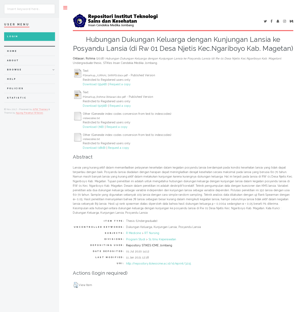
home (12, 51)
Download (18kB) (94, 147)
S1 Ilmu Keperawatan (162, 239)
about (13, 60)
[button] (75, 285)
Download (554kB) (95, 84)
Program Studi (135, 239)
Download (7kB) (93, 126)
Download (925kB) (95, 105)
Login (12, 36)
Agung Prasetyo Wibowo (29, 112)
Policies (15, 88)
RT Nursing (151, 233)
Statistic (16, 98)
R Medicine (133, 233)
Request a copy (120, 84)
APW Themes (40, 109)
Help (11, 79)
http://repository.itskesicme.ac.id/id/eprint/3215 (158, 263)
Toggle (65, 7)
